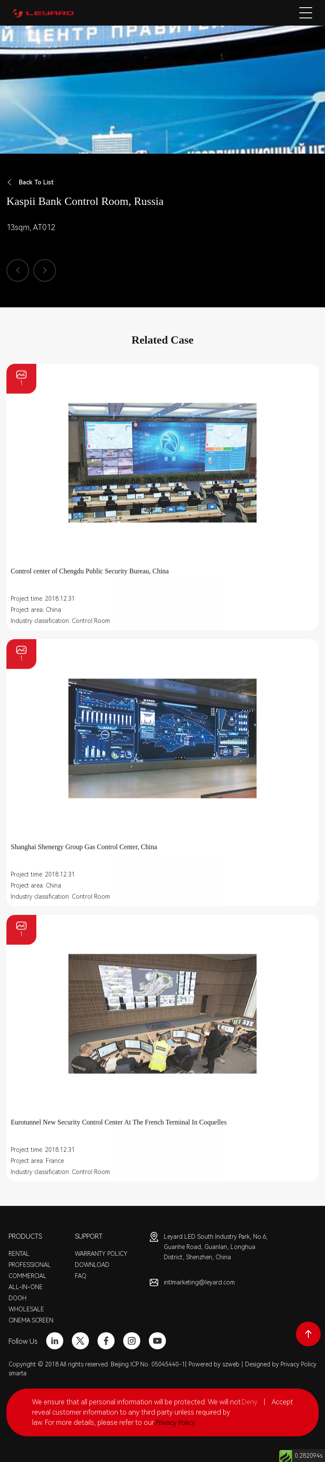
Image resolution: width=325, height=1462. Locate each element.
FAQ (80, 1275)
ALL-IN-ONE (26, 1287)
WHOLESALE (26, 1309)
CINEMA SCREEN (31, 1320)
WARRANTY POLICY (101, 1253)
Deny (249, 1402)
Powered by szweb (214, 1364)
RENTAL (19, 1253)
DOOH (18, 1298)
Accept (282, 1402)
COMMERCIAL (28, 1275)
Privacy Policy (298, 1364)
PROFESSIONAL (30, 1264)
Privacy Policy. (176, 1422)
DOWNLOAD (92, 1264)
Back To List (30, 182)
